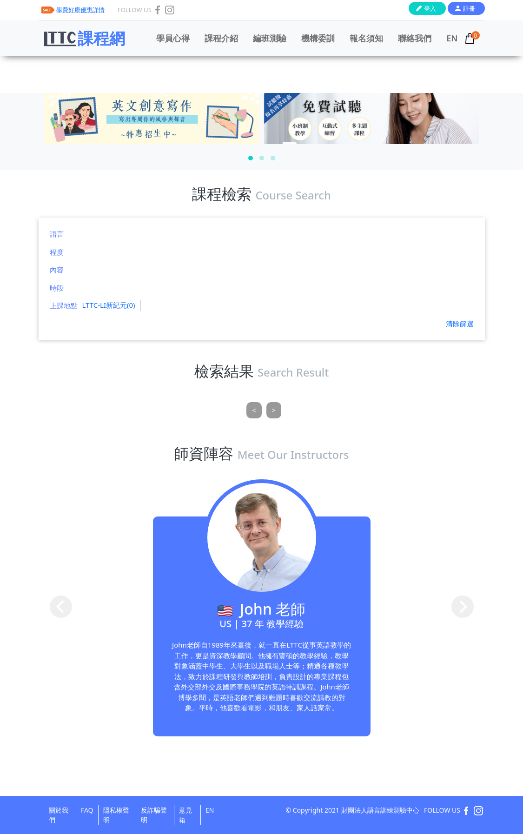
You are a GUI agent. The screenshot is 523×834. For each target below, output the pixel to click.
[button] (250, 158)
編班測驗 (269, 38)
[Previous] (254, 410)
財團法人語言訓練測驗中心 (380, 810)
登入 (430, 8)
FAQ (87, 810)
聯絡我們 (414, 38)
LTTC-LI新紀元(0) (108, 305)
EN (451, 38)
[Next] (274, 410)
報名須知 (366, 38)
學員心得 (173, 38)
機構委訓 (318, 38)
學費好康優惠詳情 (80, 10)
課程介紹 (221, 38)
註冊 (469, 8)
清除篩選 (460, 323)
